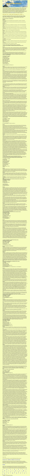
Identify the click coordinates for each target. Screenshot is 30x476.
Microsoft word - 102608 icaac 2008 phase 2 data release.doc (11, 459)
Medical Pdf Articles (14, 3)
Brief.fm (4, 464)
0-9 (4, 474)
